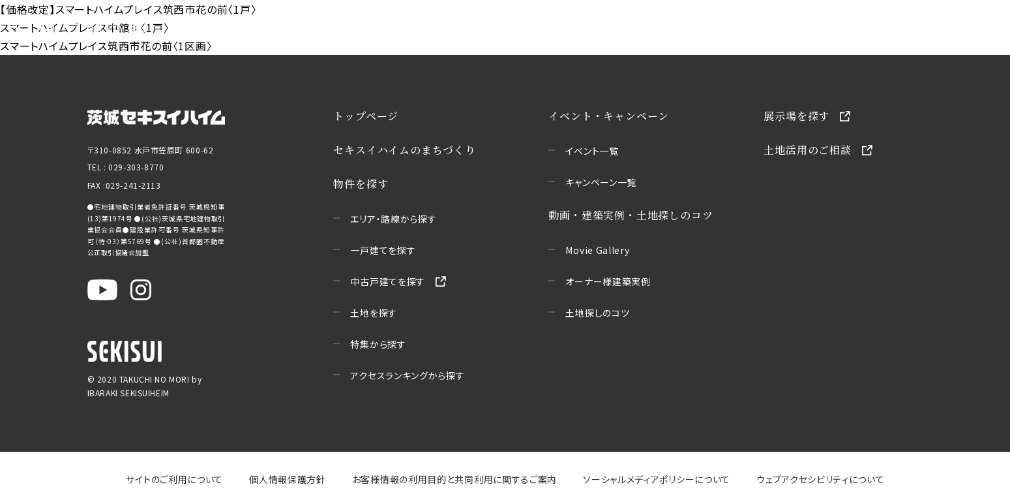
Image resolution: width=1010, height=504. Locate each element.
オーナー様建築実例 (607, 281)
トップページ (365, 115)
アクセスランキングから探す (407, 375)
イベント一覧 (591, 150)
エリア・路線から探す (393, 218)
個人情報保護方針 (287, 479)
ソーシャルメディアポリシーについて (656, 479)
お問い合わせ (927, 26)
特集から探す (378, 344)
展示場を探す (796, 115)
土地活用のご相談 (807, 149)
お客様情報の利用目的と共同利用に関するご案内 (453, 479)
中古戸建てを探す (387, 281)
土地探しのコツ (597, 312)
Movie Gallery (597, 250)
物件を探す (360, 183)
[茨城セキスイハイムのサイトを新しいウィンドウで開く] (156, 116)
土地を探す (373, 312)
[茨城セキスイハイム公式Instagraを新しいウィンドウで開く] (140, 289)
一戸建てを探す (382, 250)
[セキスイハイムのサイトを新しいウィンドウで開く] (124, 351)
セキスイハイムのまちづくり (265, 26)
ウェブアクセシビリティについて (820, 479)
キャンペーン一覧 (600, 182)
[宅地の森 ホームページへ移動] (81, 26)
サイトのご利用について (174, 479)
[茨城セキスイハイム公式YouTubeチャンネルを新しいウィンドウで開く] (102, 289)
